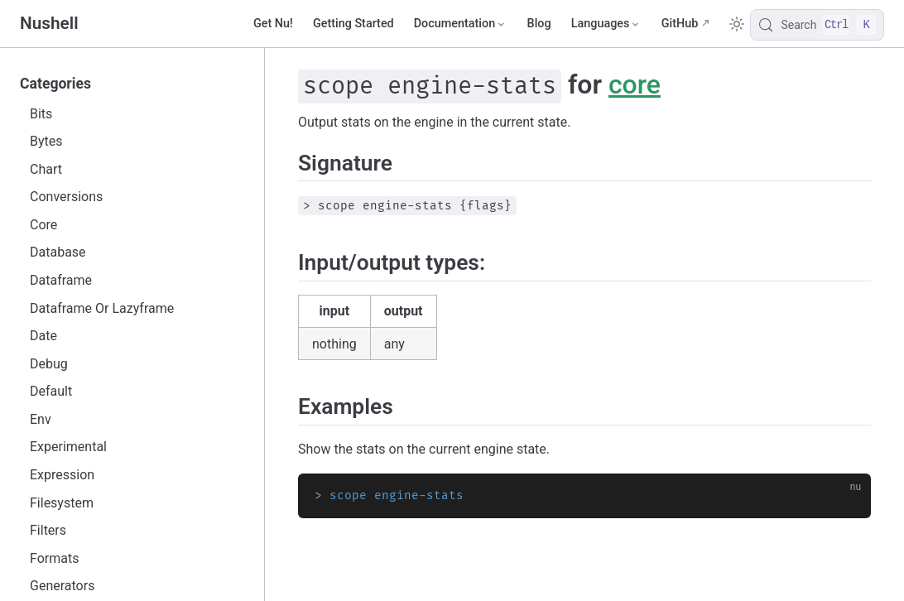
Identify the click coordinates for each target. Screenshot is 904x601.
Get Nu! (273, 24)
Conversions (66, 196)
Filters (48, 530)
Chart (46, 169)
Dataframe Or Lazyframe (102, 308)
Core (43, 225)
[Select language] (606, 24)
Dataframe (61, 280)
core (634, 84)
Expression (62, 475)
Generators (62, 586)
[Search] (817, 25)
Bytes (46, 141)
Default (51, 391)
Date (43, 336)
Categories (55, 83)
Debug (49, 364)
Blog (539, 24)
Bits (41, 114)
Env (40, 419)
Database (58, 252)
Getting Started (353, 24)
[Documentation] (460, 24)
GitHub (680, 24)
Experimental (68, 446)
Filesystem (62, 503)
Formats (54, 558)
